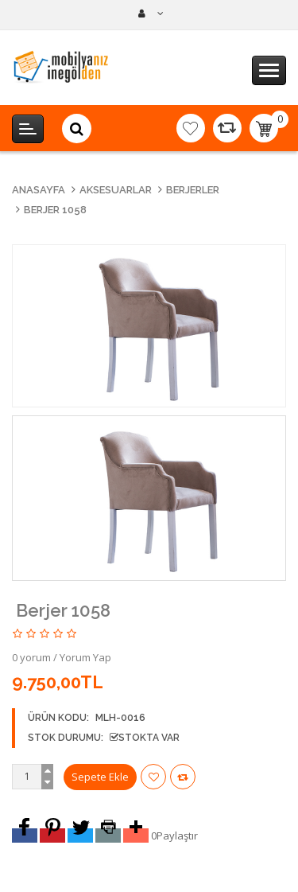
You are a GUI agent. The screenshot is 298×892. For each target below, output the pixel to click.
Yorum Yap (85, 657)
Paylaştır (177, 835)
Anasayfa (38, 190)
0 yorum (31, 657)
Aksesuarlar (115, 190)
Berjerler (192, 190)
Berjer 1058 (55, 210)
